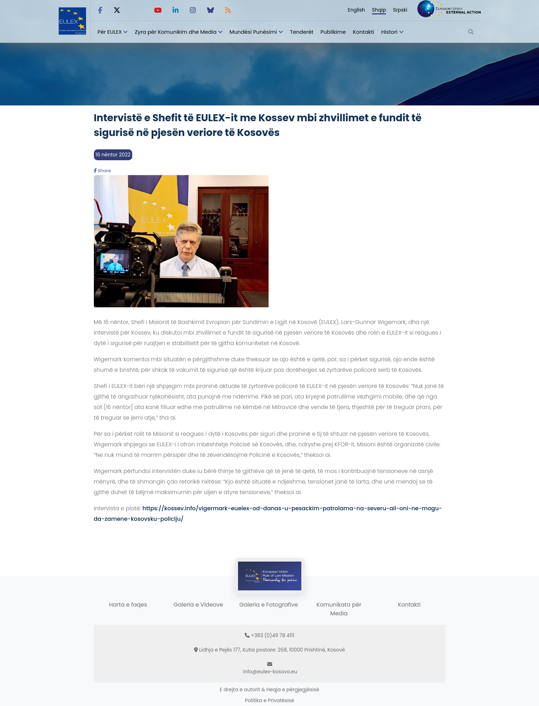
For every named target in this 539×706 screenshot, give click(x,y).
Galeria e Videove (198, 605)
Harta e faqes (128, 605)
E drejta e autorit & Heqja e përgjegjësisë (269, 689)
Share (102, 170)
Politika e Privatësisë (269, 700)
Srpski (400, 9)
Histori (389, 31)
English (356, 9)
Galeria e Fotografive (268, 605)
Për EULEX (110, 31)
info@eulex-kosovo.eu (270, 671)
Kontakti (363, 31)
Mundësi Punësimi (253, 31)
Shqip (379, 9)
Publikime (333, 31)
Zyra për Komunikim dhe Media (175, 31)
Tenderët (302, 31)
